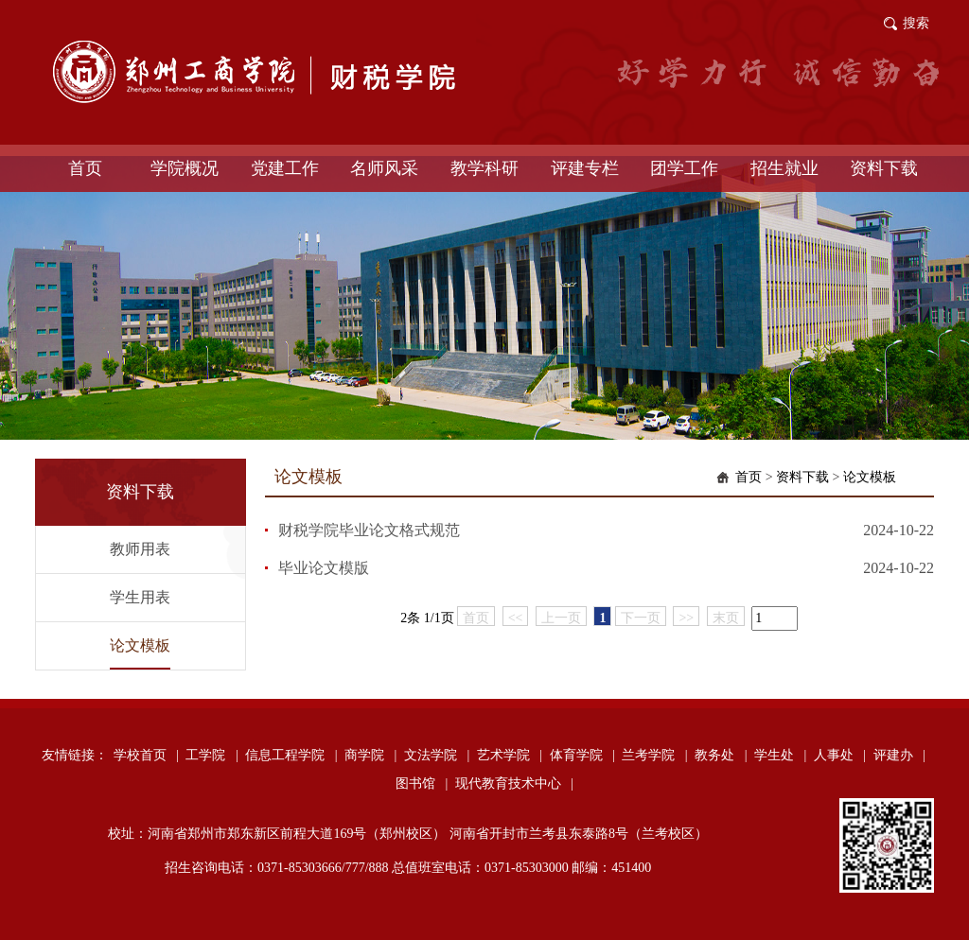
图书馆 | (422, 783)
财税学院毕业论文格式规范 (369, 530)
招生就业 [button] (784, 168)
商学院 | (370, 755)
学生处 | (780, 755)
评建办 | (899, 755)
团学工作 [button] (684, 168)
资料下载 (802, 477)
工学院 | (211, 755)
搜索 (916, 23)
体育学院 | (582, 755)
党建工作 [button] (285, 168)
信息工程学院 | (291, 755)
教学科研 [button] (484, 168)
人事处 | (840, 755)
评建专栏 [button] (585, 168)
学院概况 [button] (184, 168)
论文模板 (140, 645)
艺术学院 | (509, 755)
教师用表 (140, 549)
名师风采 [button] (384, 168)
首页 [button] (85, 168)
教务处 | (721, 755)
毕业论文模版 (323, 568)
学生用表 (140, 597)
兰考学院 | (654, 755)
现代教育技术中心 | (514, 783)
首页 (748, 477)
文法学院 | (436, 755)
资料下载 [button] (884, 168)
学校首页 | (146, 755)
